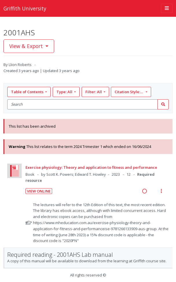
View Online (39, 191)
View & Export (26, 46)
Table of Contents (27, 91)
